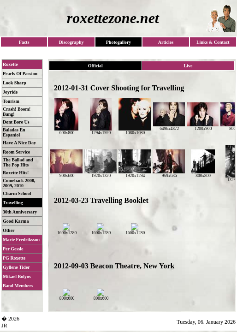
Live (188, 65)
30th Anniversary (20, 211)
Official (95, 65)
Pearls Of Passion (20, 73)
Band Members (18, 285)
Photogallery (118, 42)
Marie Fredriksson (21, 239)
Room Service (16, 151)
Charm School (17, 193)
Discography (71, 42)
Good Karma (16, 221)
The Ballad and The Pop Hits (18, 162)
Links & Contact (213, 42)
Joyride (10, 92)
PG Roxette (14, 258)
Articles (165, 42)
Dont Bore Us (16, 122)
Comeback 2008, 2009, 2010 (19, 183)
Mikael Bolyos (17, 276)
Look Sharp (14, 82)
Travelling (13, 202)
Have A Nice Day (19, 142)
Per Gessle (13, 248)
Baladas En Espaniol (14, 132)
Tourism (11, 101)
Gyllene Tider (16, 267)
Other (9, 230)
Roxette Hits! (16, 172)
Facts (24, 42)
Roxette (10, 64)
